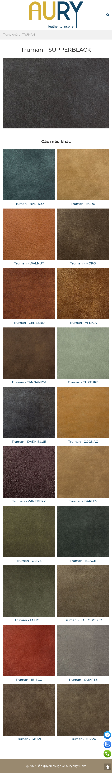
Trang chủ (10, 34)
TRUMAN (28, 34)
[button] (108, 15)
